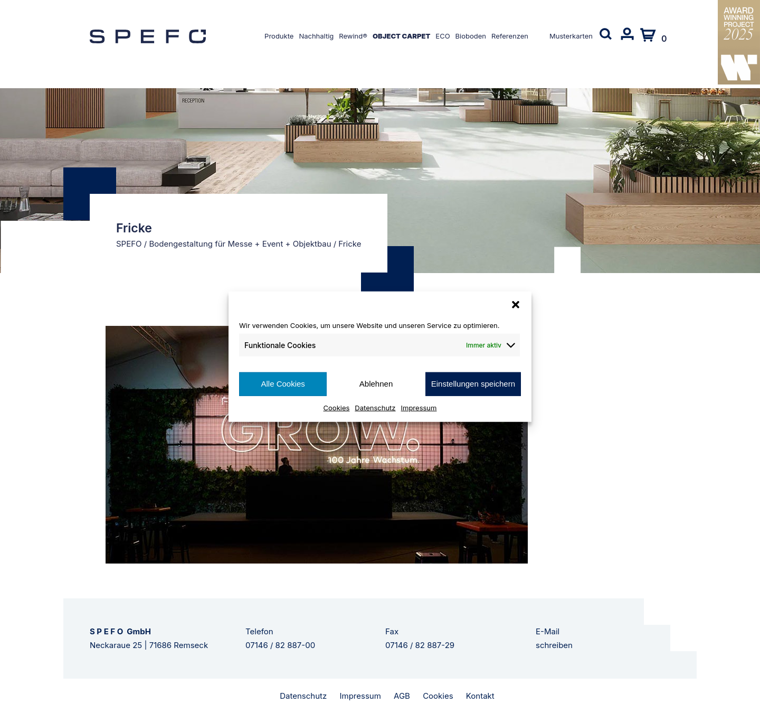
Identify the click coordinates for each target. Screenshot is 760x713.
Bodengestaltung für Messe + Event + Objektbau (240, 244)
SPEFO (129, 244)
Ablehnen (376, 383)
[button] (515, 304)
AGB (402, 696)
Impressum (419, 407)
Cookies (337, 407)
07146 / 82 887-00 (280, 645)
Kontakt (480, 696)
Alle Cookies (283, 383)
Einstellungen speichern (473, 383)
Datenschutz (375, 407)
